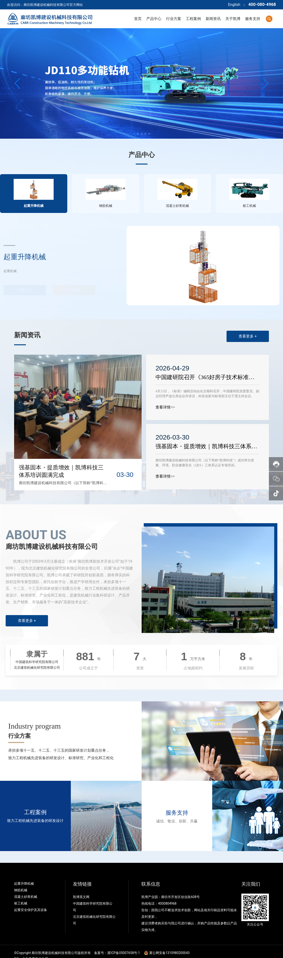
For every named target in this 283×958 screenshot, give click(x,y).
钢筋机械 (20, 881)
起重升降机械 (24, 875)
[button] (134, 134)
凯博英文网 (81, 888)
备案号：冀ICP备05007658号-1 (117, 944)
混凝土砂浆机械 (25, 888)
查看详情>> (165, 399)
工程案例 (35, 804)
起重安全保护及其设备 (30, 901)
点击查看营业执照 (35, 950)
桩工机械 (20, 895)
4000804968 (167, 895)
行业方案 (19, 727)
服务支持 (177, 804)
